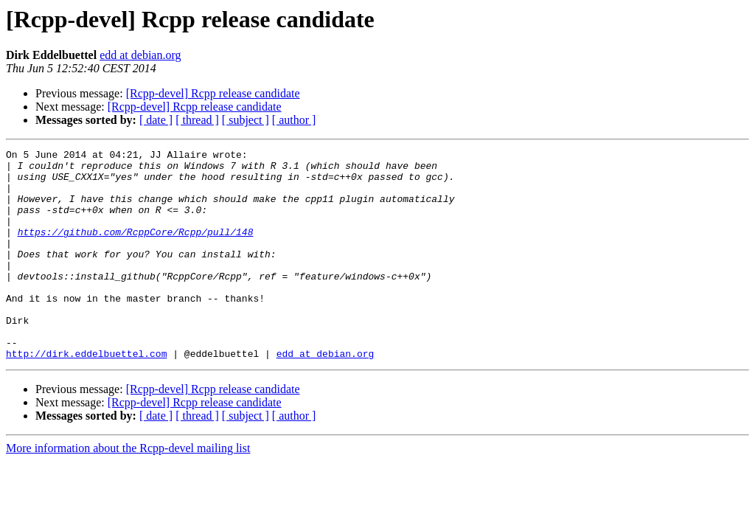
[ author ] (294, 120)
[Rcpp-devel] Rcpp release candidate (213, 93)
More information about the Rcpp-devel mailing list (128, 490)
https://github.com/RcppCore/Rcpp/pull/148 (136, 249)
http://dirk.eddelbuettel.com (86, 395)
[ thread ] (197, 120)
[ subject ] (245, 120)
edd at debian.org (140, 55)
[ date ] (156, 120)
